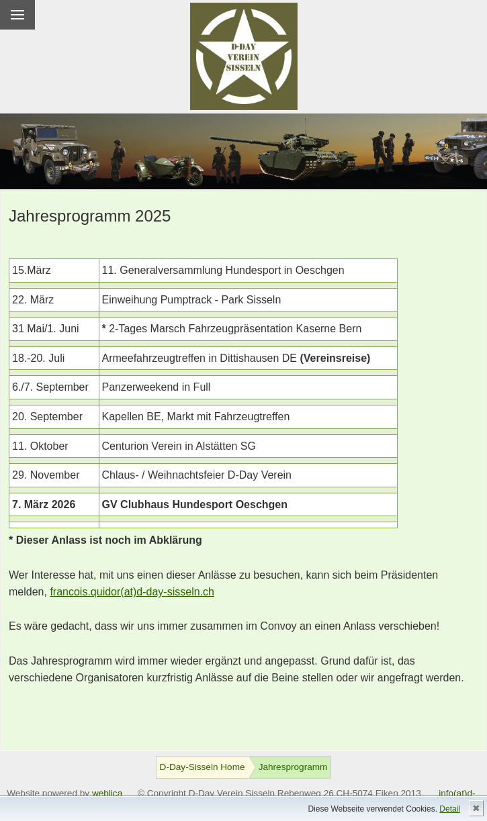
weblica (107, 793)
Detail (449, 809)
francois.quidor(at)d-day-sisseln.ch (132, 591)
